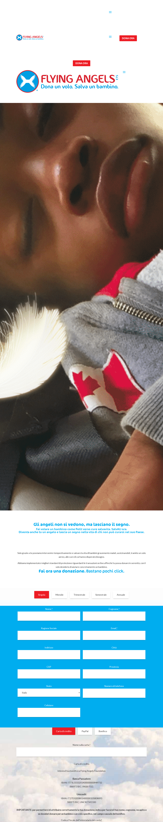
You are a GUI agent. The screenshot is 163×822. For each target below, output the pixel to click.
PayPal (85, 731)
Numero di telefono (114, 686)
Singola (41, 594)
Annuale (121, 594)
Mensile (59, 594)
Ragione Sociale (49, 628)
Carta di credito (63, 731)
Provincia (114, 666)
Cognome (114, 609)
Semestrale (101, 594)
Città (114, 647)
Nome (49, 609)
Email (114, 628)
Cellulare (48, 705)
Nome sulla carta (81, 744)
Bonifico (103, 731)
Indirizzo (49, 647)
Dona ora (128, 38)
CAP (49, 666)
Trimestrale (79, 594)
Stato (49, 686)
